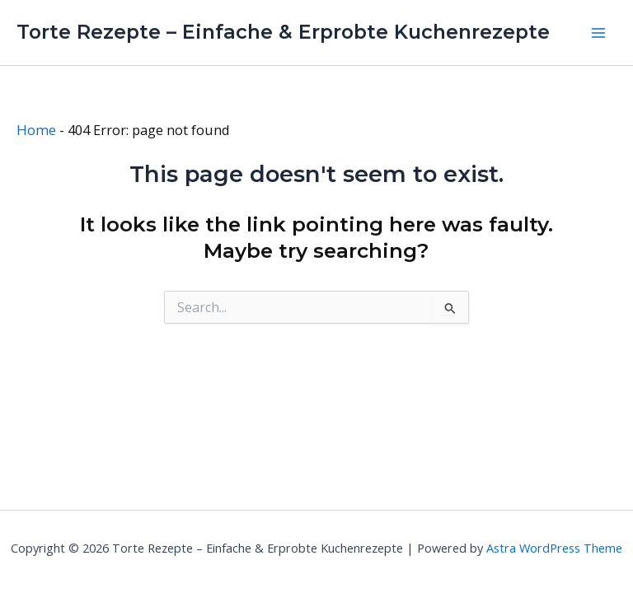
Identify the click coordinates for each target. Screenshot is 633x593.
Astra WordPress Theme (554, 547)
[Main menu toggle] (598, 32)
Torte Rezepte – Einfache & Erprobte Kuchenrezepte (283, 32)
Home (36, 129)
